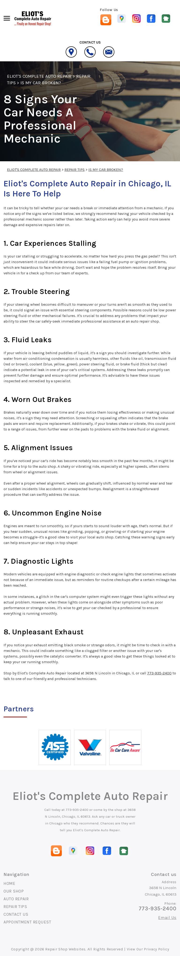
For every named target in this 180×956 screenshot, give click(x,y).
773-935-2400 (159, 673)
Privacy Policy (156, 949)
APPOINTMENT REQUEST (27, 922)
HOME (9, 883)
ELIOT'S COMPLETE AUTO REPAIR (39, 76)
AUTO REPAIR (16, 898)
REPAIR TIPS (74, 169)
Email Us (167, 918)
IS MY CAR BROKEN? (40, 82)
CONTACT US (16, 914)
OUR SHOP (14, 891)
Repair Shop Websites (65, 949)
